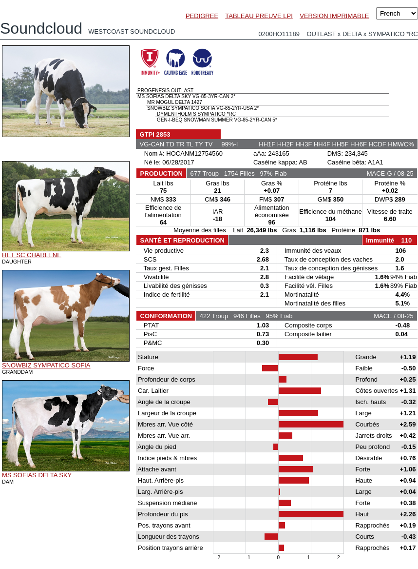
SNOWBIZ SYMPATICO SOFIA (46, 365)
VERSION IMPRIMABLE (334, 16)
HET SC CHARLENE (31, 255)
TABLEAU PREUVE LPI (258, 16)
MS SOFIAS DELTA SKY (37, 475)
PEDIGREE (202, 16)
